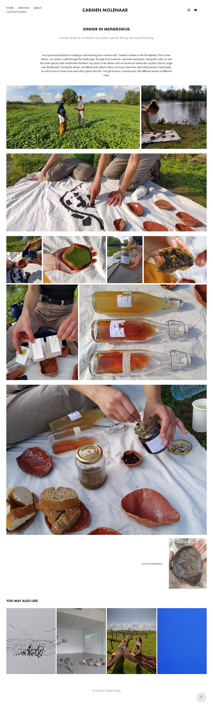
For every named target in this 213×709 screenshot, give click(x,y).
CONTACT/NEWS (16, 11)
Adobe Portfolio (113, 690)
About (38, 7)
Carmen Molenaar (105, 10)
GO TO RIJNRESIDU (152, 564)
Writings (24, 7)
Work (10, 7)
